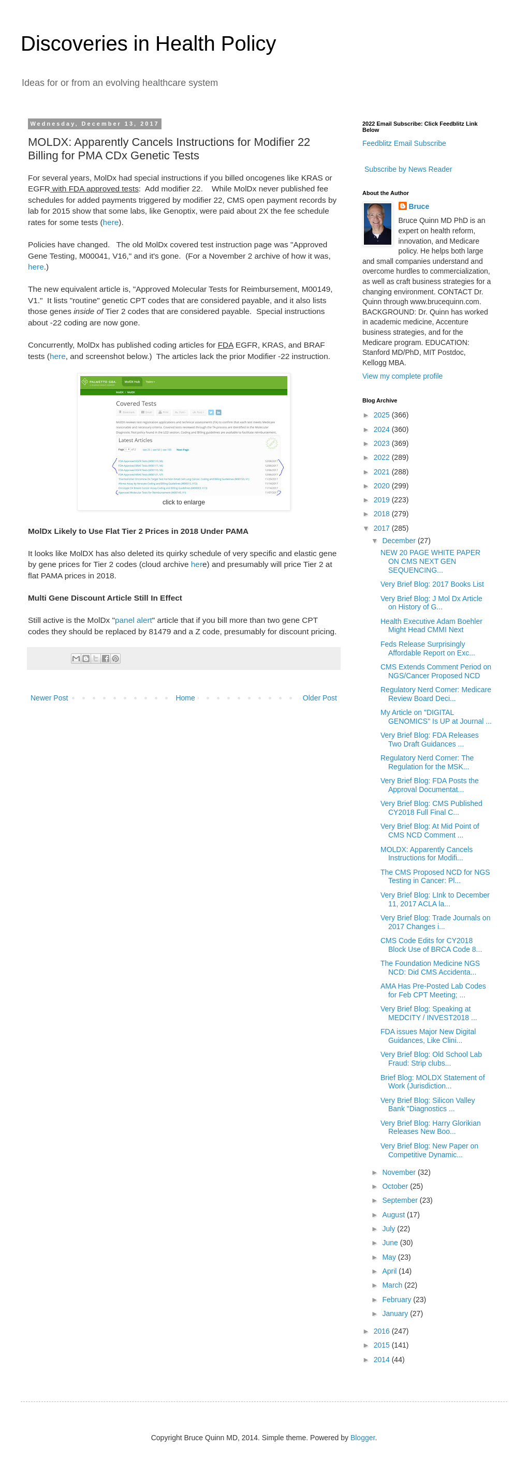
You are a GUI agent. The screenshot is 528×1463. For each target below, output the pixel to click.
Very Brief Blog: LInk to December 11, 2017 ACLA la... (435, 899)
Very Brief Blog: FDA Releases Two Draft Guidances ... (429, 739)
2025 (383, 415)
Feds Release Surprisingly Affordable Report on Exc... (427, 648)
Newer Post (49, 698)
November (399, 1172)
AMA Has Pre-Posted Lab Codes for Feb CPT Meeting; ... (433, 990)
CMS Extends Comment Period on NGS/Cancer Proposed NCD (435, 671)
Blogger (362, 1438)
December (399, 540)
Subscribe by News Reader (407, 169)
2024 (383, 429)
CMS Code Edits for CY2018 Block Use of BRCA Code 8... (431, 944)
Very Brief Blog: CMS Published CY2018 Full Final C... (431, 807)
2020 (383, 486)
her (196, 564)
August (394, 1215)
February (397, 1299)
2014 (383, 1359)
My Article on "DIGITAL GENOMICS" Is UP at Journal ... (436, 716)
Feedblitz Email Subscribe (404, 143)
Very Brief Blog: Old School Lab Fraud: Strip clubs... (431, 1058)
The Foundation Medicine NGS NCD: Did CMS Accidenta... (430, 967)
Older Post (320, 698)
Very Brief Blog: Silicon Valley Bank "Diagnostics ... (427, 1104)
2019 (383, 500)
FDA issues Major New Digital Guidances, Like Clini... (428, 1035)
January (396, 1313)
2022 (383, 457)
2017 (383, 528)
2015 (383, 1345)
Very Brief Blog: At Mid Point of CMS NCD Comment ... (429, 830)
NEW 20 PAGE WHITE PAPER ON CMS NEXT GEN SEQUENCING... (430, 561)
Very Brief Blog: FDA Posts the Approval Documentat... (429, 785)
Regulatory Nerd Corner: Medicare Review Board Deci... (435, 694)
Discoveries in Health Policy (148, 43)
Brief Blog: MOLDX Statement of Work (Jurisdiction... (432, 1082)
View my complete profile (402, 376)
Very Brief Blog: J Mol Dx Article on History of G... (431, 602)
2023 (383, 443)
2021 (383, 472)
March (393, 1285)
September (400, 1200)
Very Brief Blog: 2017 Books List (432, 584)
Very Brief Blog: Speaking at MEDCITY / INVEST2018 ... (428, 1013)
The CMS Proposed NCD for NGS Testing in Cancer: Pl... (435, 876)
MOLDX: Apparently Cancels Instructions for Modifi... (426, 853)
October (396, 1186)
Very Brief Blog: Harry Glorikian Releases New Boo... (430, 1127)
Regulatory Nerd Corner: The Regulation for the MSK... (427, 762)
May (390, 1257)
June (391, 1242)
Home (185, 698)
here (111, 222)
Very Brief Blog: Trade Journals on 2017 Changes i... (435, 922)
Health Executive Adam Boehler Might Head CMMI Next (431, 625)
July (389, 1229)
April (390, 1271)
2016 (383, 1331)
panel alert (133, 620)
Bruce (419, 206)
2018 (383, 514)
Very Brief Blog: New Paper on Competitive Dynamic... (429, 1150)
